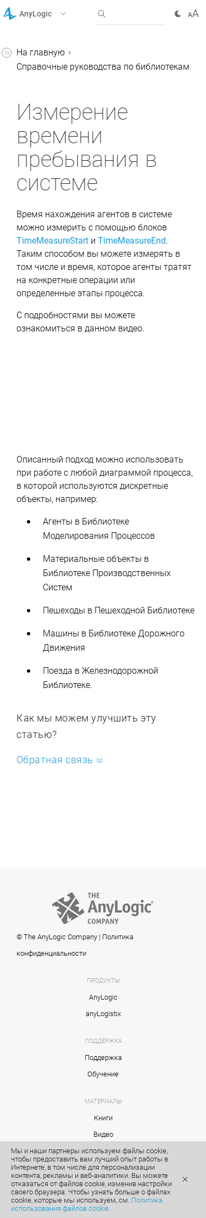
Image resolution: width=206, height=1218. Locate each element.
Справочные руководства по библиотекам (103, 66)
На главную (40, 52)
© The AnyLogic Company (56, 937)
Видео (103, 1134)
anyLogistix (103, 1014)
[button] (48, 14)
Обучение (103, 1074)
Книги (103, 1118)
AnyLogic (103, 997)
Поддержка (103, 1057)
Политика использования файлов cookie (87, 1204)
